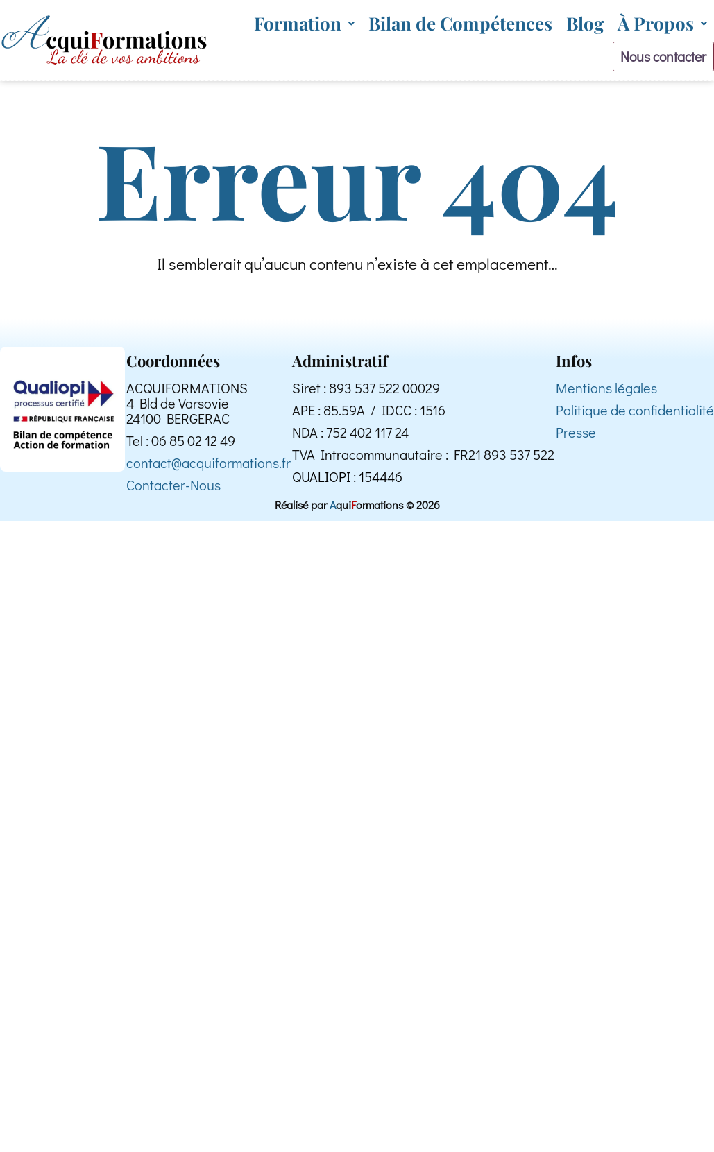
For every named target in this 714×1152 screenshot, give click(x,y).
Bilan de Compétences (460, 23)
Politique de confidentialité (635, 415)
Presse (576, 438)
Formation (304, 23)
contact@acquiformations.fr (208, 468)
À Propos (662, 23)
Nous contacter (655, 58)
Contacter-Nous (173, 490)
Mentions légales (606, 393)
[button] (304, 23)
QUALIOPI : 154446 (347, 482)
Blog (585, 23)
